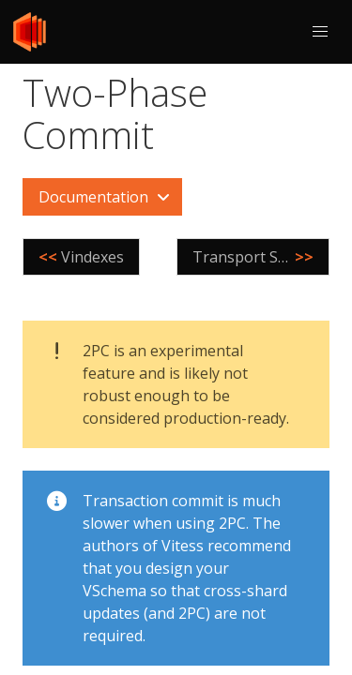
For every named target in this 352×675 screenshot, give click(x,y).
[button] (320, 32)
